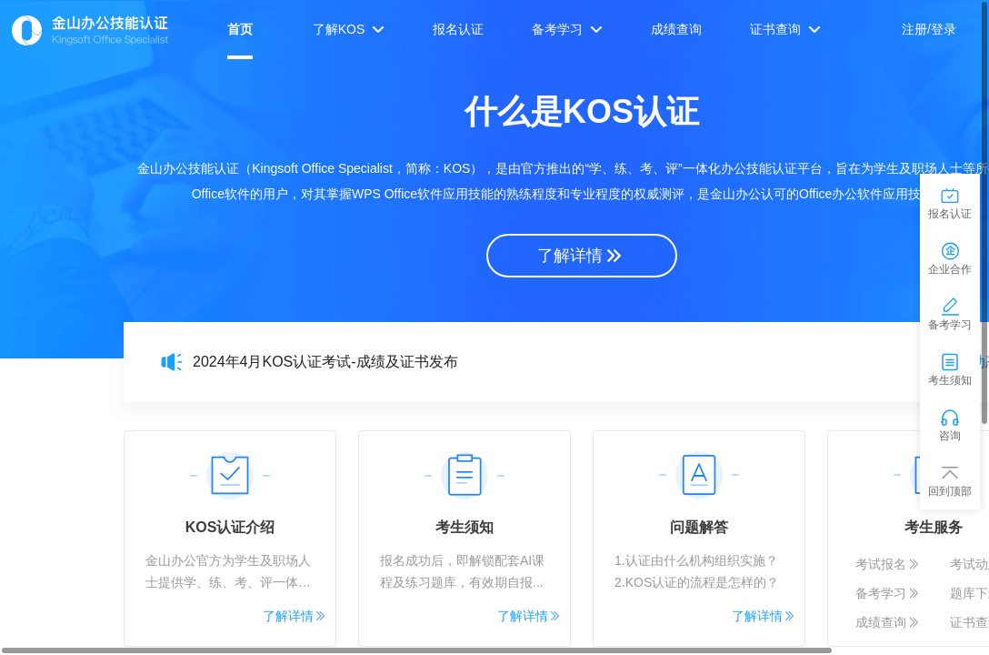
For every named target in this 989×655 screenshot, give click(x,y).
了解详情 (581, 256)
